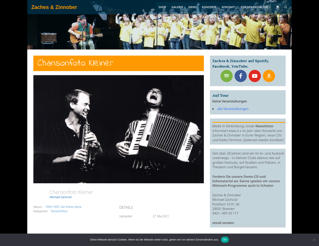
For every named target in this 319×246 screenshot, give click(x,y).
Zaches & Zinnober (54, 7)
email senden (223, 223)
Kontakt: (229, 7)
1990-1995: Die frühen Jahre (63, 207)
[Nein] (314, 240)
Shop (162, 7)
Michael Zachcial (61, 197)
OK (225, 239)
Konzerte (209, 7)
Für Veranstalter (256, 7)
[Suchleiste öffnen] (286, 7)
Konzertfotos (59, 211)
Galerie (177, 7)
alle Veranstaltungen (233, 109)
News (192, 7)
